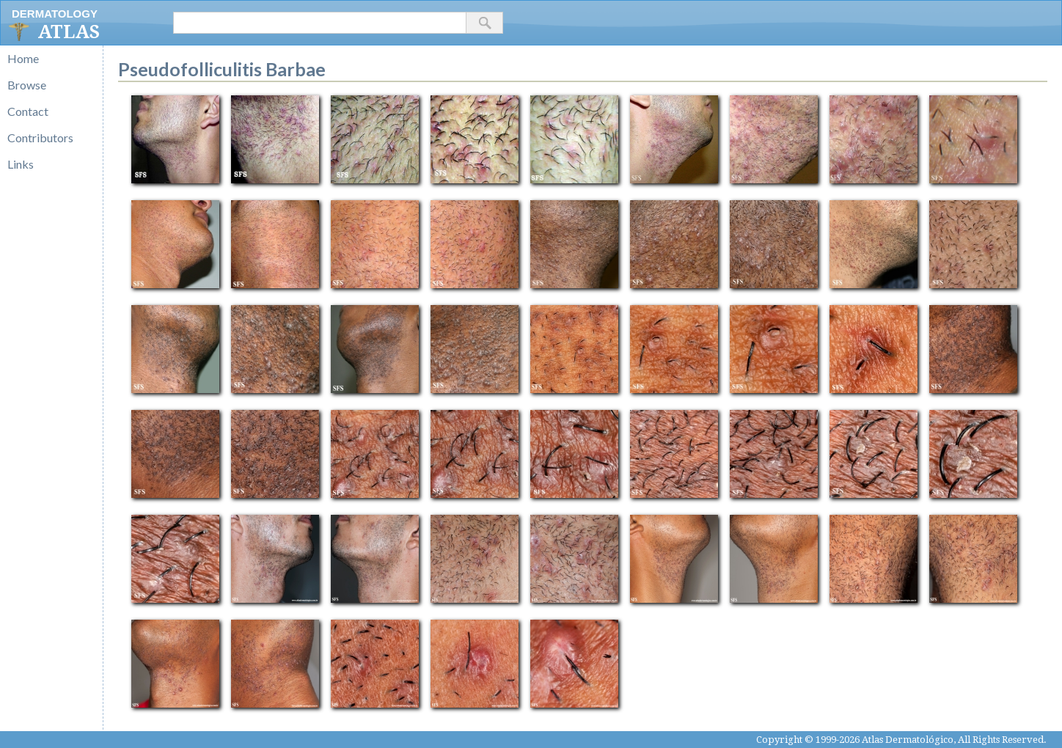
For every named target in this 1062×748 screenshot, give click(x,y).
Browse (26, 85)
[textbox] (319, 23)
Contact (27, 111)
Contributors (40, 137)
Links (20, 164)
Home (23, 58)
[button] (484, 23)
